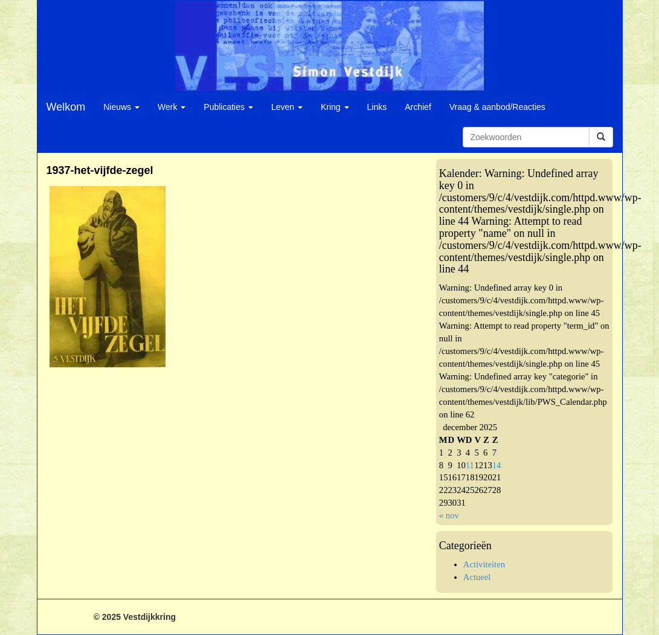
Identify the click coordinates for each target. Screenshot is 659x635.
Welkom (66, 107)
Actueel (477, 577)
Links (377, 107)
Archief (418, 107)
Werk (171, 107)
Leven (287, 107)
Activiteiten (484, 564)
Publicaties (228, 107)
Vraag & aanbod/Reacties (497, 107)
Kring (335, 107)
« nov (449, 515)
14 (496, 465)
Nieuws (121, 107)
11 (470, 465)
